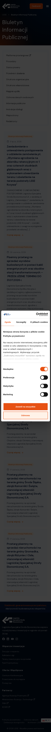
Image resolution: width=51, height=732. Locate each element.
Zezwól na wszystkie (25, 406)
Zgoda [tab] (7, 322)
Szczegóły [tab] (21, 322)
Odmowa (25, 415)
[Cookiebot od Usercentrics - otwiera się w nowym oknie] (36, 314)
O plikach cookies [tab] (39, 322)
